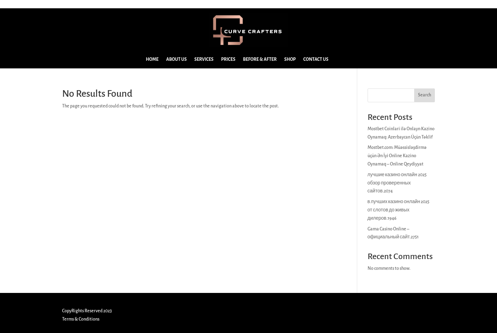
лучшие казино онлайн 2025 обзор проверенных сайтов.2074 (397, 183)
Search (424, 95)
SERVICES (204, 59)
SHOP (290, 59)
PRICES (228, 59)
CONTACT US (316, 59)
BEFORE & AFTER (260, 59)
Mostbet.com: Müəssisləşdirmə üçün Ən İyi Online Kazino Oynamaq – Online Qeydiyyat (397, 155)
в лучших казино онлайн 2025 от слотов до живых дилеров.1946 (399, 210)
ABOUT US (176, 59)
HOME (152, 59)
